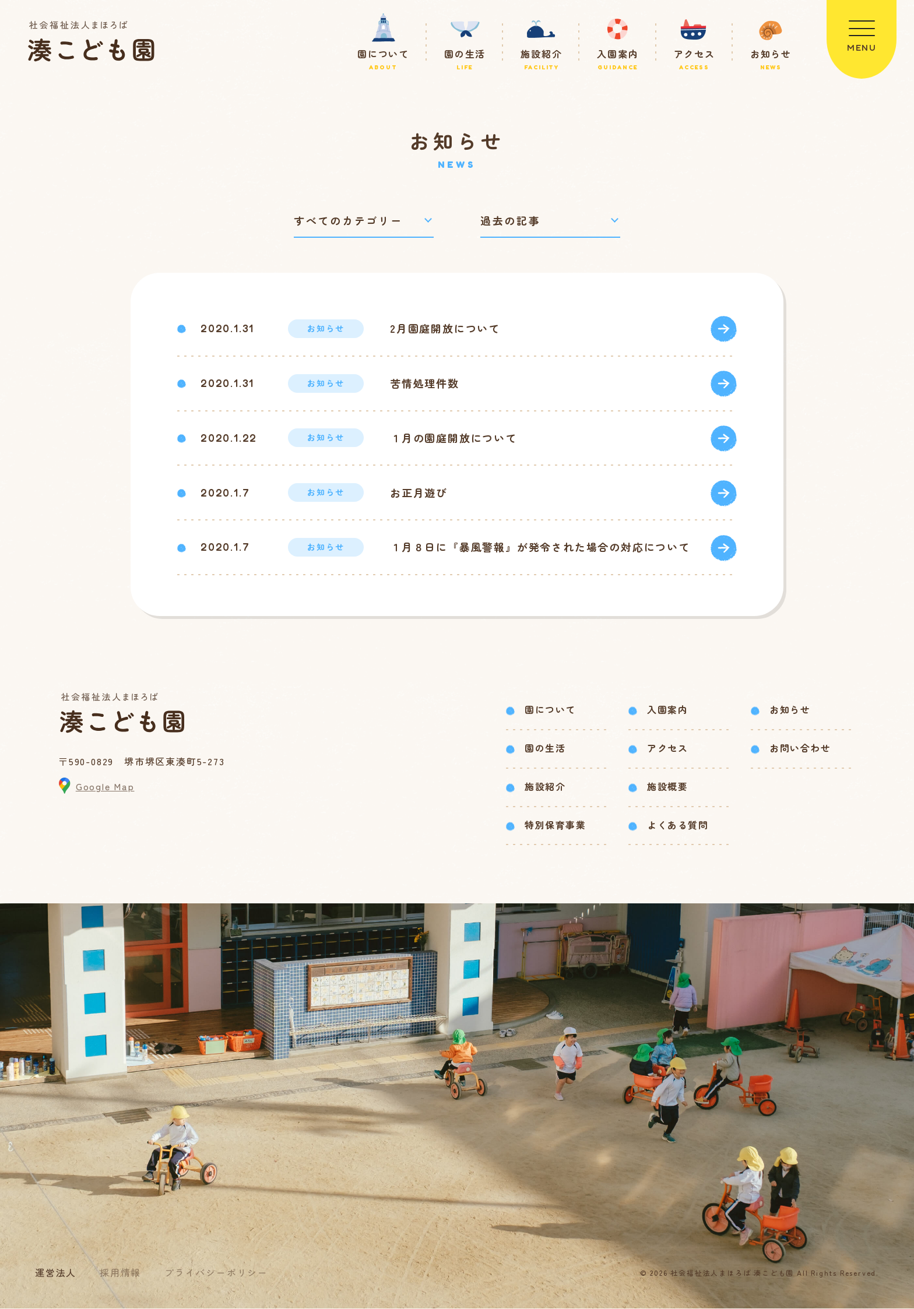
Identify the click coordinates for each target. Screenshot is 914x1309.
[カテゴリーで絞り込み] (364, 220)
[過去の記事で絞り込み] (550, 220)
